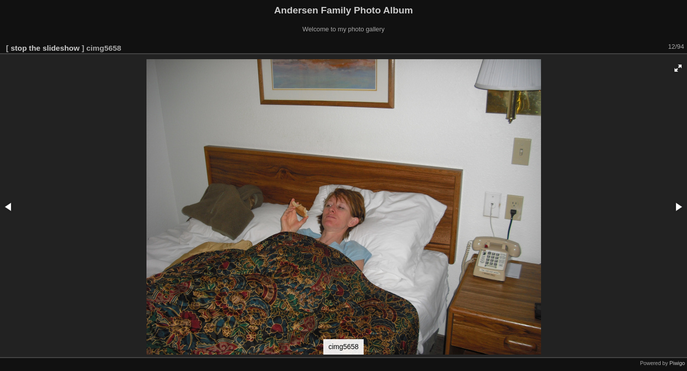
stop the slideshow (44, 48)
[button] (678, 68)
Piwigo (677, 363)
